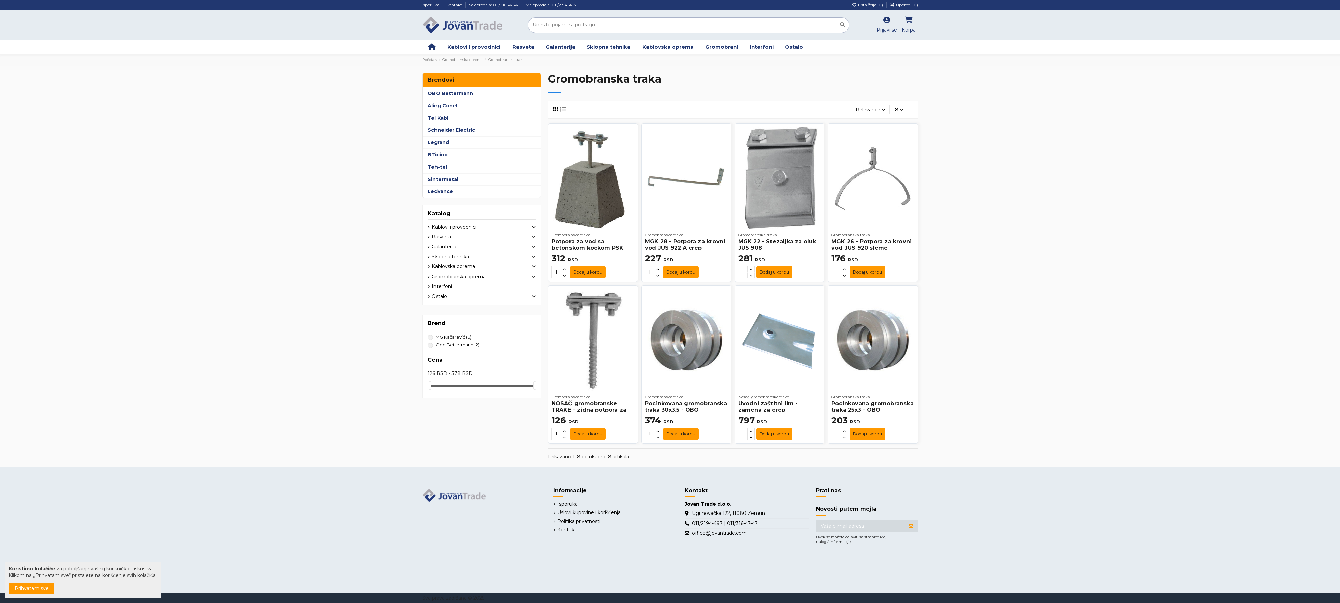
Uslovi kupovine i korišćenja (589, 512)
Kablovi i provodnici (454, 227)
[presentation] (867, 564)
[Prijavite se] (911, 526)
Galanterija (444, 247)
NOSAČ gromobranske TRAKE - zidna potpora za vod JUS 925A (589, 409)
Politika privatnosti (578, 521)
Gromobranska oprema (459, 277)
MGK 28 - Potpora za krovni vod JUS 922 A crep (685, 244)
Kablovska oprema (453, 266)
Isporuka (431, 4)
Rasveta (441, 237)
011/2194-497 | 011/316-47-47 (725, 523)
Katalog (439, 213)
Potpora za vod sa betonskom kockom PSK (588, 244)
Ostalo (439, 296)
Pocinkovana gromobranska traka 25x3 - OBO (872, 406)
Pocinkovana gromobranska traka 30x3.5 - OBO (686, 406)
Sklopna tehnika (450, 257)
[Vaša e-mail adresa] (860, 526)
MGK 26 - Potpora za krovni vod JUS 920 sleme (871, 244)
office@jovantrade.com (719, 533)
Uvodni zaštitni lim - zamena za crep (768, 406)
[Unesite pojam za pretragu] (842, 25)
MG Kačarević (453, 337)
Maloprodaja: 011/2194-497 (551, 4)
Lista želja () (868, 4)
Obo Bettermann (457, 344)
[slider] (430, 385)
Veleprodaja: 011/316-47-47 (494, 4)
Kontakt (454, 4)
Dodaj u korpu (587, 272)
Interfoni (442, 286)
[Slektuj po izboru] (871, 110)
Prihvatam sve (32, 588)
